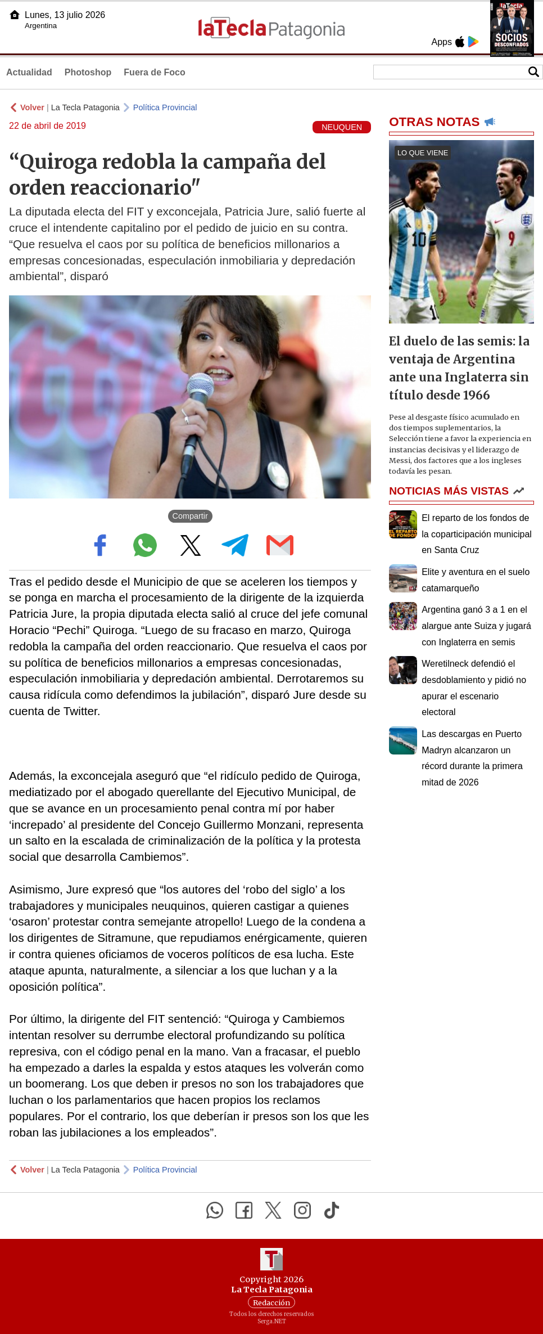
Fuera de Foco (154, 72)
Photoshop (88, 72)
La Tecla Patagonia (85, 107)
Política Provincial (165, 107)
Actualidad (29, 72)
